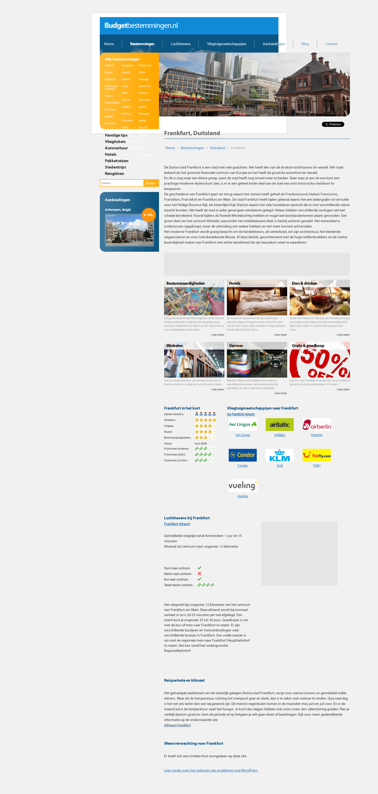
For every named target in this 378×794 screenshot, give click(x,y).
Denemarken (112, 102)
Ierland (126, 72)
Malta (125, 127)
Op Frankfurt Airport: (241, 414)
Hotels (110, 154)
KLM (280, 466)
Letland (126, 113)
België (109, 72)
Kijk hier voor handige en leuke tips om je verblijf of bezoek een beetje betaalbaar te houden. (320, 385)
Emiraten (110, 123)
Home (109, 43)
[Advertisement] (257, 264)
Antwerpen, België (118, 210)
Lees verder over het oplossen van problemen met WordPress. (211, 770)
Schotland (144, 100)
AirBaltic (279, 435)
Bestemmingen (142, 43)
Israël (125, 86)
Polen (142, 72)
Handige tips (116, 135)
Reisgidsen (114, 173)
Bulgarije (110, 79)
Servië (142, 107)
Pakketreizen (116, 160)
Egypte (109, 116)
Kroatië (126, 107)
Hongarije (127, 65)
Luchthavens (180, 43)
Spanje (143, 120)
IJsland (126, 79)
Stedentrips (115, 167)
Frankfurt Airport (177, 524)
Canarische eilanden (111, 88)
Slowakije (144, 113)
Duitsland (110, 109)
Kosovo (126, 100)
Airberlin (317, 435)
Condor (243, 466)
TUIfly (317, 466)
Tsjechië (143, 127)
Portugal (144, 79)
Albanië (109, 65)
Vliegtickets (115, 141)
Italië (125, 93)
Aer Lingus (243, 435)
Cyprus (109, 96)
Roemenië (145, 86)
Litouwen (127, 120)
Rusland (143, 93)
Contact (331, 43)
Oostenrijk (145, 65)
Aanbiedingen (274, 43)
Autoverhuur (116, 147)
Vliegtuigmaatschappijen (226, 43)
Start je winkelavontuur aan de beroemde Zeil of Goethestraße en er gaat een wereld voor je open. (194, 385)
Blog (305, 43)
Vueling (243, 496)
